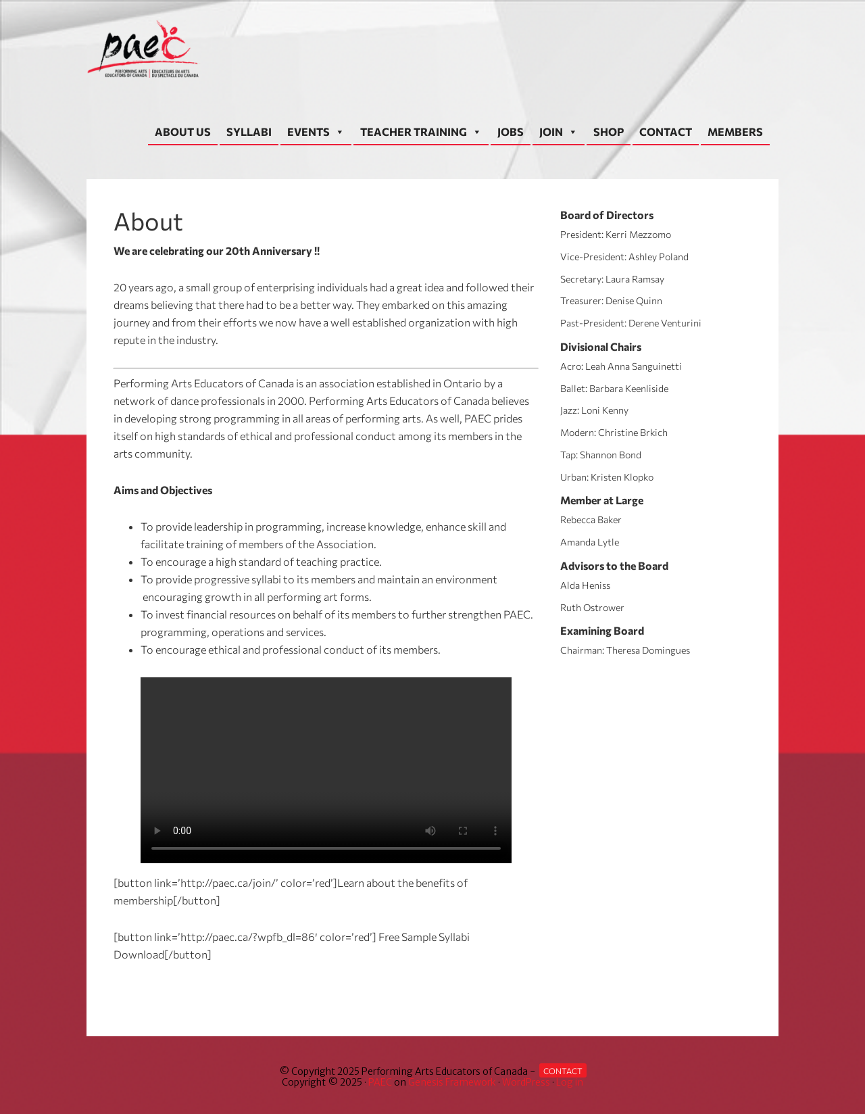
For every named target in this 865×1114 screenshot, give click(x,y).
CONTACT (665, 131)
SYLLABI (249, 131)
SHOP (608, 131)
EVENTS (316, 131)
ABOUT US (183, 131)
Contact (563, 1070)
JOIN (558, 131)
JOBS (510, 131)
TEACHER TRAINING (421, 131)
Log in (569, 1082)
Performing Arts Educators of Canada (147, 49)
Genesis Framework (452, 1082)
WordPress (526, 1082)
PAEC (380, 1082)
